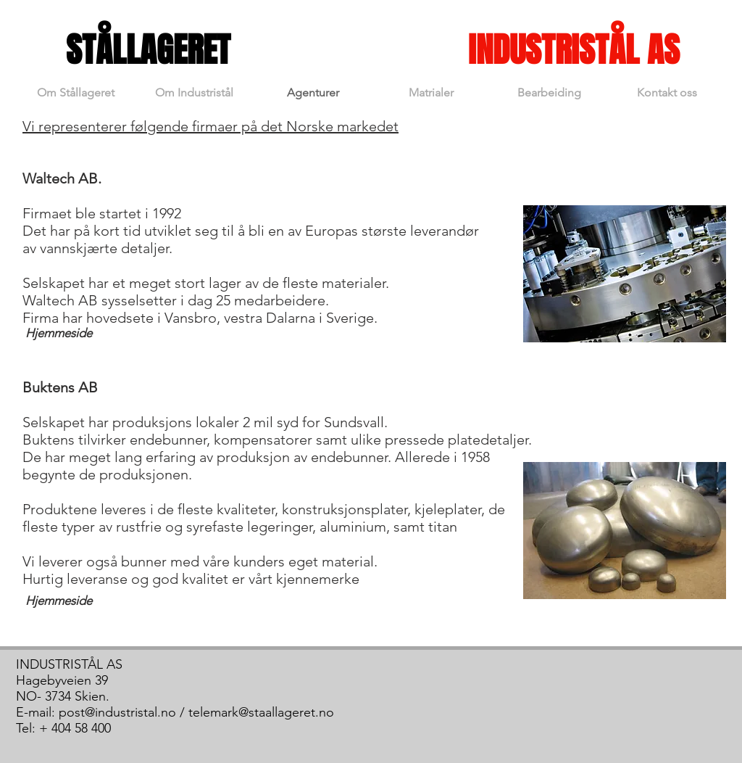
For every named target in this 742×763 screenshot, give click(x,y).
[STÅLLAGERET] (147, 51)
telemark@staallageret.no (261, 712)
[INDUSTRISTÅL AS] (574, 51)
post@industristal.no (117, 712)
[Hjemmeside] (58, 333)
